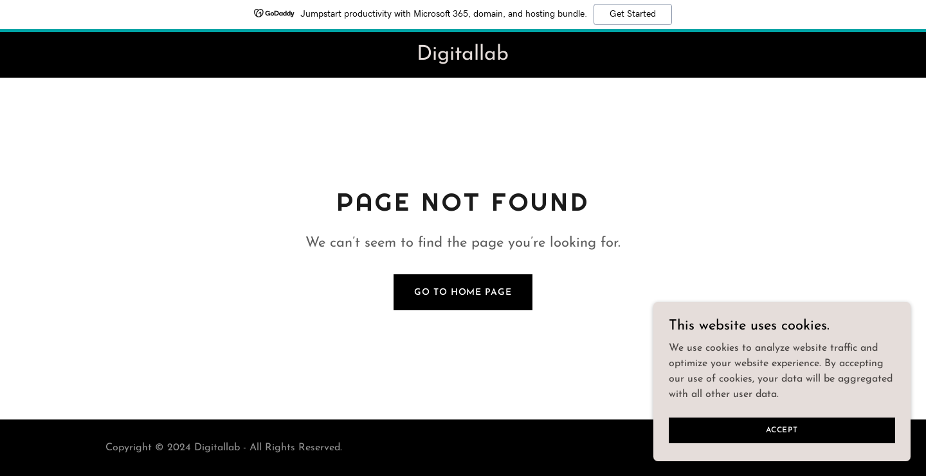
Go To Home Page (462, 292)
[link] (462, 57)
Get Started (633, 14)
